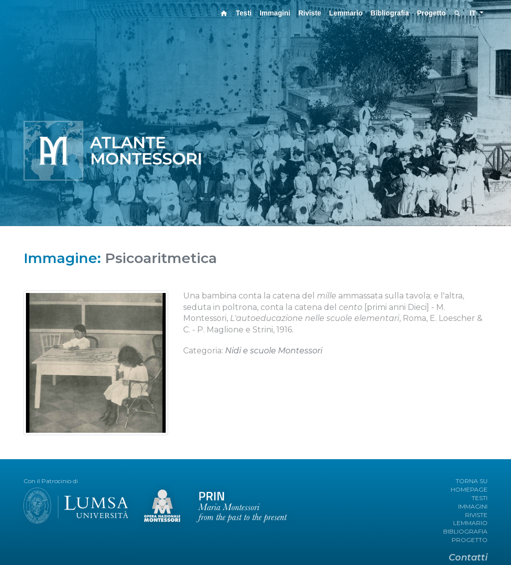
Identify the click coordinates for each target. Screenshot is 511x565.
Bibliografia (390, 13)
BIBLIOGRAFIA (465, 531)
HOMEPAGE (469, 489)
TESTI (480, 498)
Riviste (309, 13)
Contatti (468, 557)
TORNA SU (472, 481)
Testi (244, 13)
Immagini (274, 13)
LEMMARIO (470, 523)
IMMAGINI (473, 506)
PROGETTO (470, 540)
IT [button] (474, 13)
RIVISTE (476, 515)
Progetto (431, 13)
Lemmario (346, 13)
